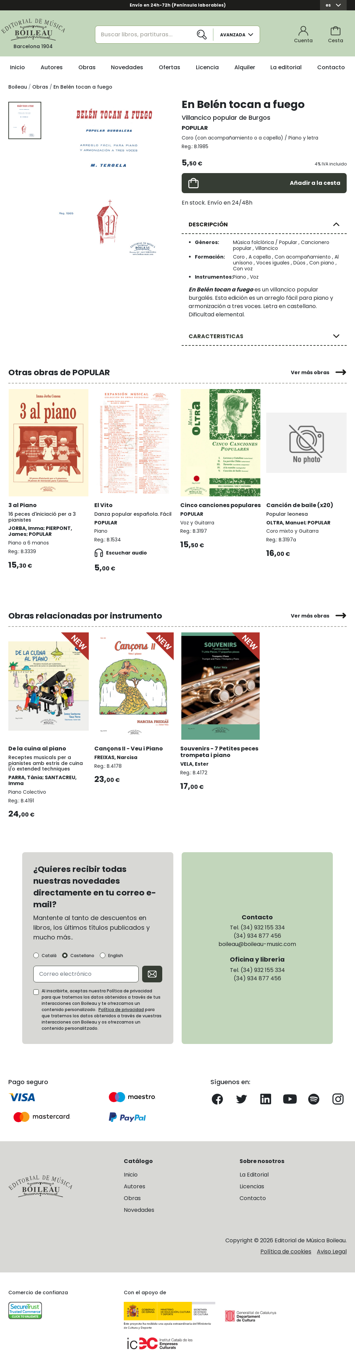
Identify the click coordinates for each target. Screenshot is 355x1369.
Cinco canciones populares (220, 505)
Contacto (331, 67)
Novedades (127, 67)
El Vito (103, 505)
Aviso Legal (332, 1251)
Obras (87, 67)
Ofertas (169, 67)
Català (49, 955)
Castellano (82, 955)
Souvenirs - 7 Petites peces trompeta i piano (219, 752)
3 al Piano (22, 505)
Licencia (207, 67)
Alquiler (244, 67)
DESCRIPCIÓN (208, 224)
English (115, 955)
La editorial (286, 67)
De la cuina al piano (37, 749)
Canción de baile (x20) (299, 505)
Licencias (252, 1186)
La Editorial (254, 1175)
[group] (111, 181)
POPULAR (195, 128)
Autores (52, 67)
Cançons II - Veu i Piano (128, 749)
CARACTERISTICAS (216, 336)
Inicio (17, 67)
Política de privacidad (121, 1009)
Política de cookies (285, 1251)
